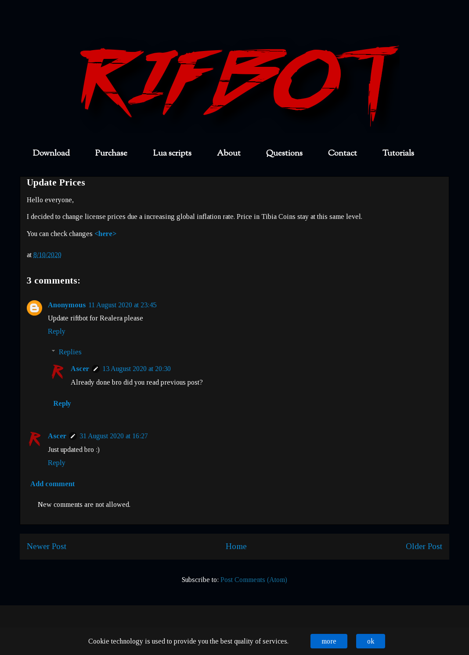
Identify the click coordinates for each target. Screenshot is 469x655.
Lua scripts (172, 154)
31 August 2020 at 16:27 (113, 436)
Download (51, 154)
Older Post (424, 546)
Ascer (80, 368)
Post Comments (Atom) (253, 579)
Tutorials (398, 154)
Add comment (52, 484)
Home (236, 546)
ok (370, 641)
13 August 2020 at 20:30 (136, 368)
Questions (284, 154)
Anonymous (67, 305)
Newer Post (46, 546)
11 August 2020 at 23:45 (122, 305)
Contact (342, 154)
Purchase (111, 154)
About (229, 154)
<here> (105, 233)
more (328, 641)
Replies (70, 352)
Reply (56, 331)
